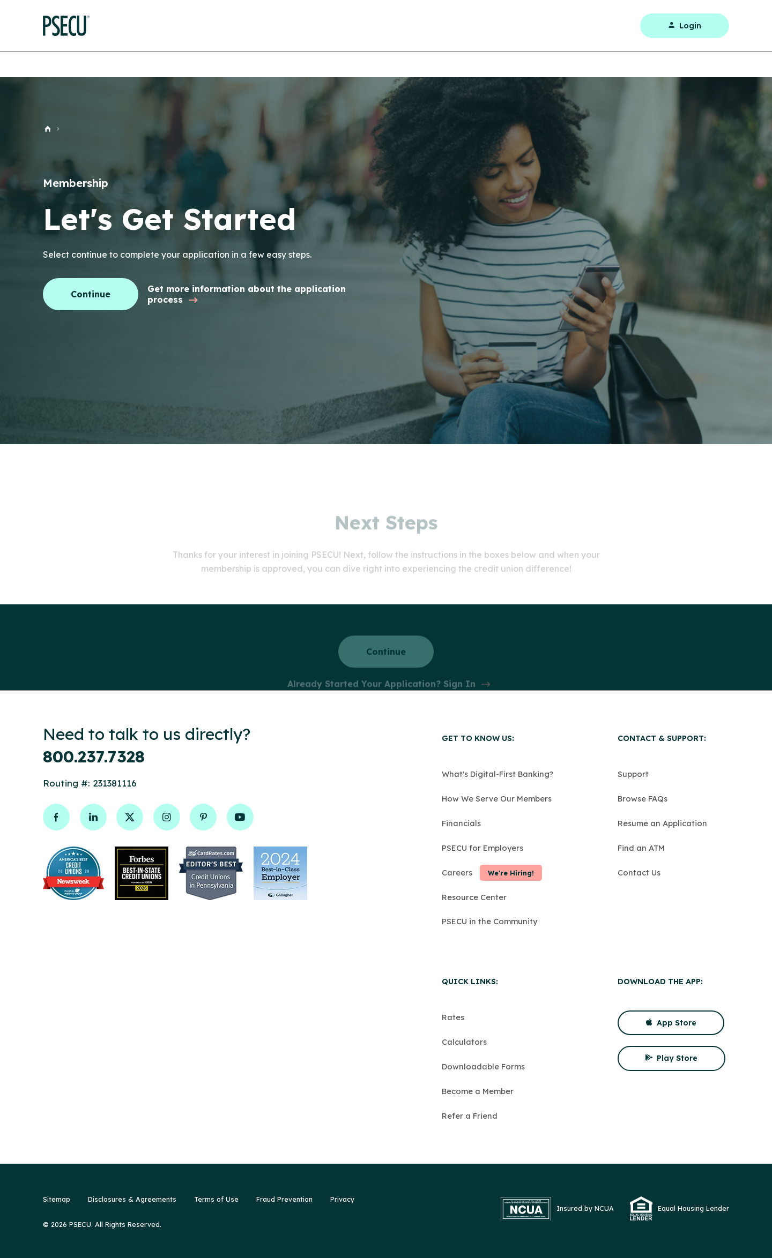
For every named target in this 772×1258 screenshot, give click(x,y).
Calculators (464, 1042)
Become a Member (478, 1091)
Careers (457, 872)
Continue (90, 294)
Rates (453, 1017)
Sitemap (56, 1199)
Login (684, 26)
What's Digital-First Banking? (497, 774)
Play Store (671, 1058)
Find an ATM (641, 848)
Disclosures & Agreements (132, 1199)
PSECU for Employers (482, 848)
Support (633, 774)
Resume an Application (662, 823)
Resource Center (474, 897)
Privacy (342, 1199)
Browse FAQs (642, 798)
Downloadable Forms (483, 1066)
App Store (670, 1023)
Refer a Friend (470, 1116)
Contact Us (639, 872)
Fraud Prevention (284, 1199)
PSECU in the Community (489, 921)
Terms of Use (216, 1199)
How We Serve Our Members (497, 798)
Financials (461, 823)
